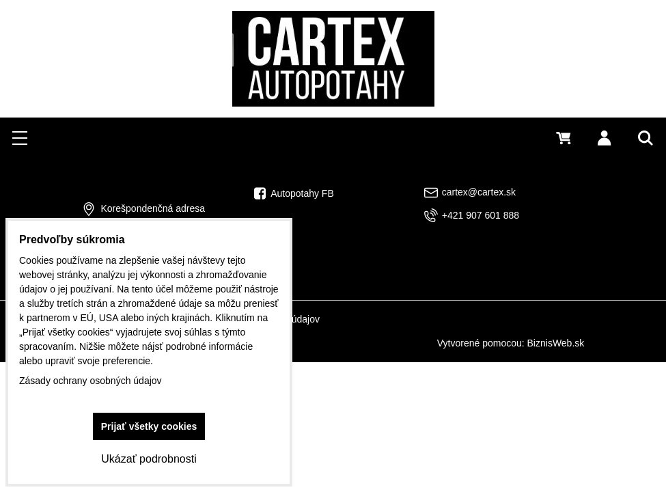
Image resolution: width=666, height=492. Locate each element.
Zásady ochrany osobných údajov (90, 380)
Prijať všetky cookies (149, 426)
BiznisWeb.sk (556, 343)
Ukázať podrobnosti (148, 459)
